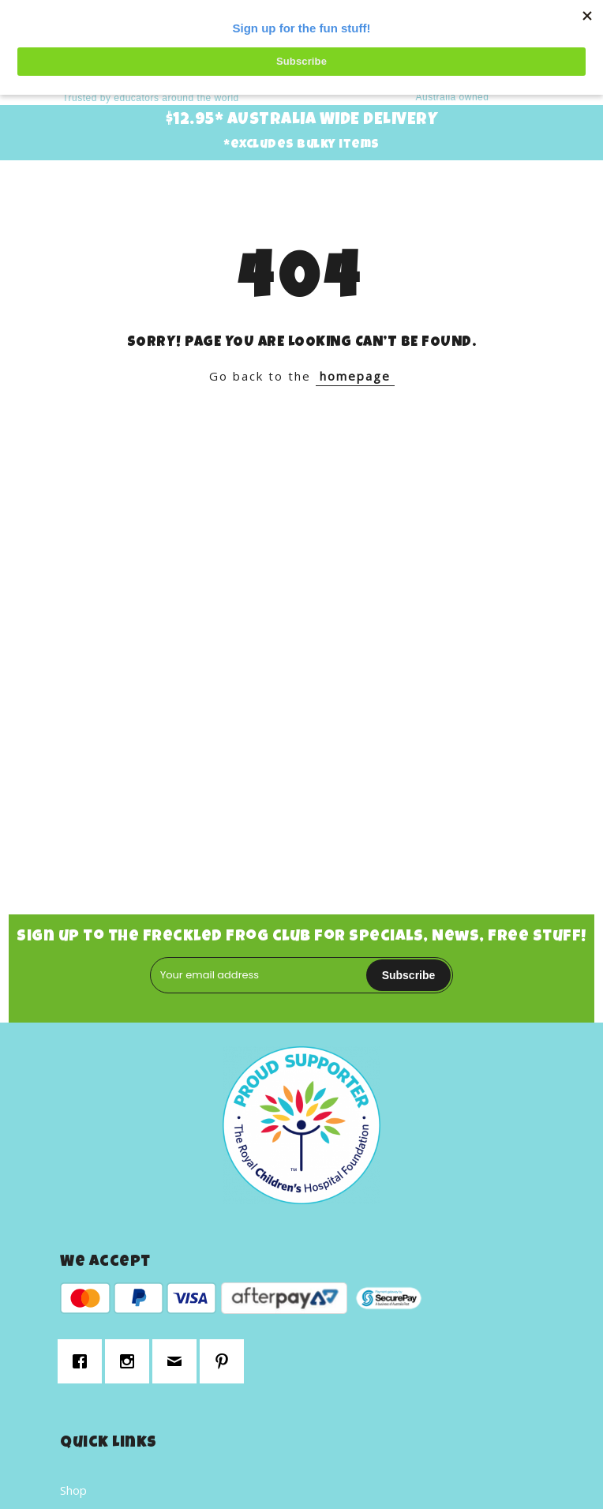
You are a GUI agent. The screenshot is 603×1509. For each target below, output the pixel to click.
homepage (355, 376)
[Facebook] (83, 1361)
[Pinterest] (225, 1361)
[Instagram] (131, 1361)
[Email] (178, 1361)
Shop (73, 1490)
